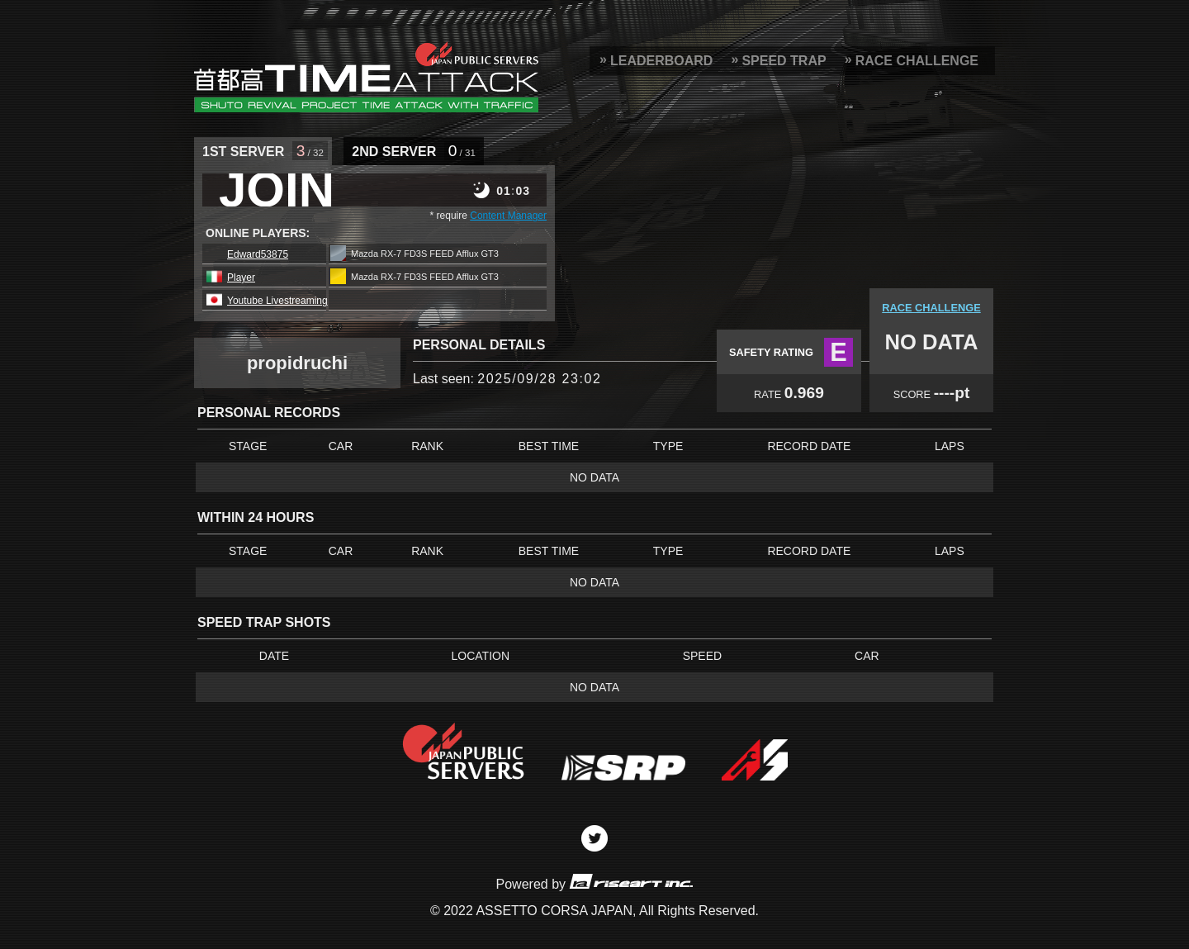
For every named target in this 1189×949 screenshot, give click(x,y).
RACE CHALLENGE (916, 61)
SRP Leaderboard (366, 76)
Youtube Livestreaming (277, 300)
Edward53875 (257, 254)
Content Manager (508, 215)
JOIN (276, 189)
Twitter (594, 838)
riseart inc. (631, 881)
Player (241, 277)
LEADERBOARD (661, 61)
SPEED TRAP (783, 61)
